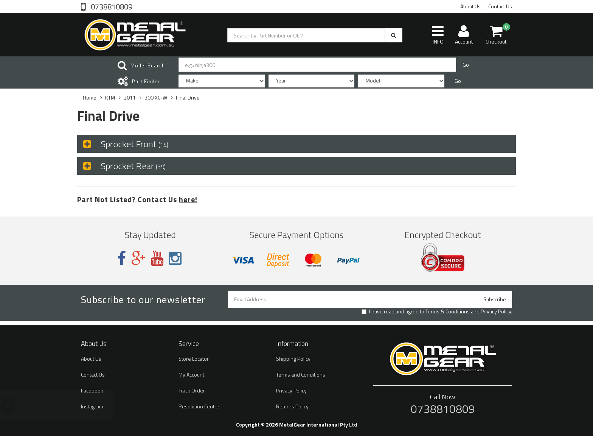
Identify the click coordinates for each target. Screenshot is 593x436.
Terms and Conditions (300, 374)
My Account (191, 374)
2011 (130, 97)
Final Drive (188, 97)
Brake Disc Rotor (47, 406)
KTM (110, 97)
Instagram (92, 406)
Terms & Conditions (447, 311)
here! (188, 199)
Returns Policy (292, 406)
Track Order (192, 390)
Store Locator (194, 359)
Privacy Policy (496, 311)
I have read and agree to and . (437, 311)
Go (466, 65)
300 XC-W (155, 97)
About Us (470, 6)
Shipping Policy (293, 359)
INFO (438, 34)
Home (89, 97)
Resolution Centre (199, 406)
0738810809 (110, 6)
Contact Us (500, 6)
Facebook (92, 390)
